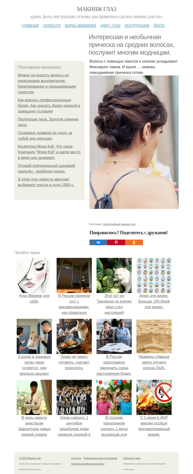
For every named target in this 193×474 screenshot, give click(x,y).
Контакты (76, 458)
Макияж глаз (96, 9)
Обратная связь (132, 458)
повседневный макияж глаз (119, 224)
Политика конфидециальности (87, 464)
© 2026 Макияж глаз (30, 458)
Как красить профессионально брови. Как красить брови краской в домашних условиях (49, 105)
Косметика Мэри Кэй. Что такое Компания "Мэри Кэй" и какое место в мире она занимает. (49, 152)
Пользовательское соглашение (100, 458)
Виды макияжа (80, 25)
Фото (159, 25)
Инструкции (137, 25)
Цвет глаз (110, 25)
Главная (30, 25)
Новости (52, 25)
